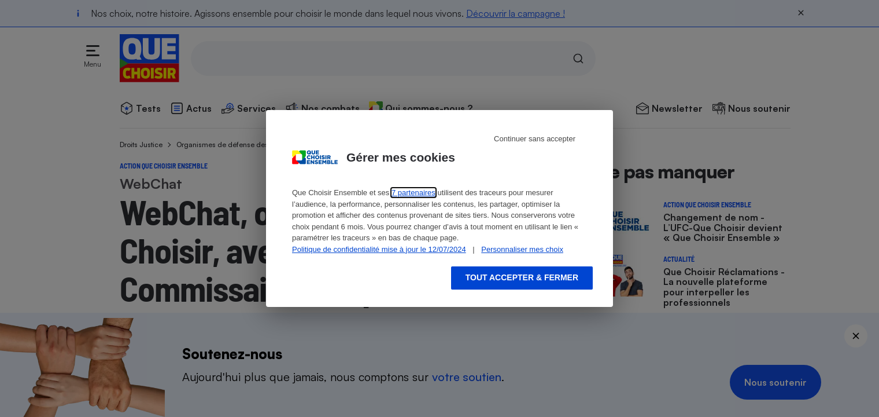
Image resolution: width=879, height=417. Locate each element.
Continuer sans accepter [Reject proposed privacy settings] (534, 138)
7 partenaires (413, 192)
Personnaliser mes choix (522, 249)
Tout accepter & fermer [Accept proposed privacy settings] (522, 277)
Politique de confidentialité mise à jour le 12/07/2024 (379, 249)
